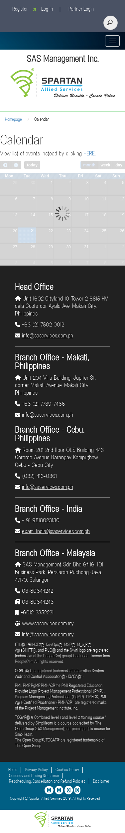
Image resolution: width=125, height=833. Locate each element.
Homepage (13, 119)
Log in (47, 9)
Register (20, 9)
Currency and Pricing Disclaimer (34, 775)
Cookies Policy (67, 769)
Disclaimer (101, 781)
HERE (89, 153)
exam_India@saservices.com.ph (56, 531)
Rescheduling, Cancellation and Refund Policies (47, 781)
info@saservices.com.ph (47, 335)
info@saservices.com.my (48, 634)
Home (12, 769)
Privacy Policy (36, 769)
